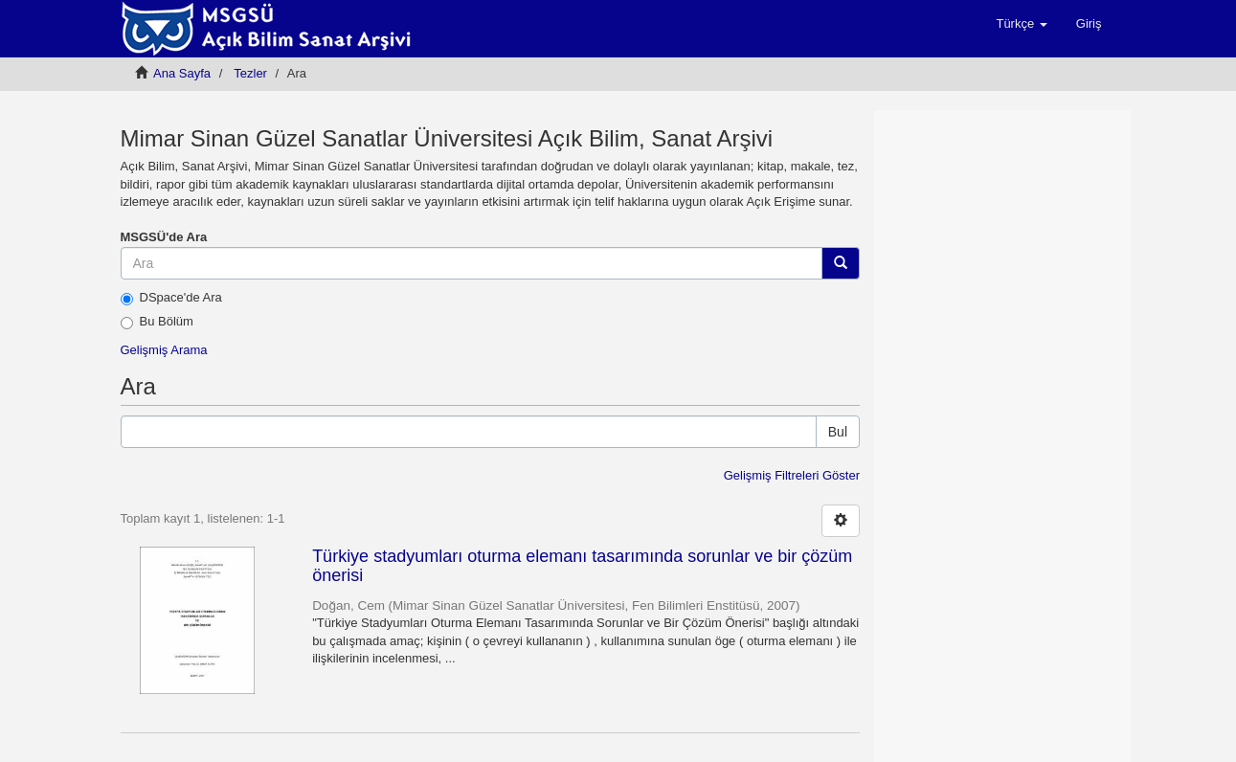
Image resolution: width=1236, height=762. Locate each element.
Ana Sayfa (182, 73)
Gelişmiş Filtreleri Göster (792, 475)
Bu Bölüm (157, 321)
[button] (1021, 24)
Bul (837, 431)
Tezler (250, 73)
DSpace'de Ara (171, 297)
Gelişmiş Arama (164, 350)
